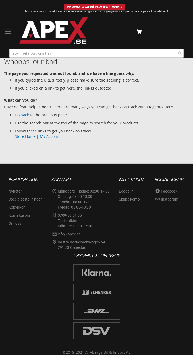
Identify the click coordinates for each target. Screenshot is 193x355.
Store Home (25, 136)
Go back (22, 114)
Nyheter (15, 191)
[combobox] (96, 53)
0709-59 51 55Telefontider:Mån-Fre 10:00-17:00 (75, 220)
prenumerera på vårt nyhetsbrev (146, 11)
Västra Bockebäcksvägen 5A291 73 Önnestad (81, 245)
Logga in (126, 191)
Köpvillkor (17, 207)
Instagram (169, 199)
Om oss (15, 223)
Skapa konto (129, 199)
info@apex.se (69, 234)
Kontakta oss (20, 215)
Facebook (169, 191)
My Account (50, 136)
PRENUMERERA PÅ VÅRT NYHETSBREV (94, 7)
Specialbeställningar (25, 199)
